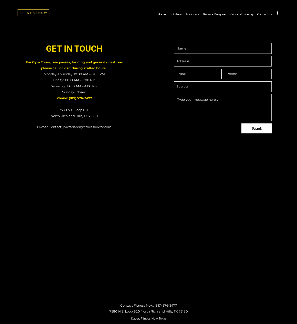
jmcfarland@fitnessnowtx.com (87, 127)
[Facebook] (277, 13)
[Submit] (256, 128)
